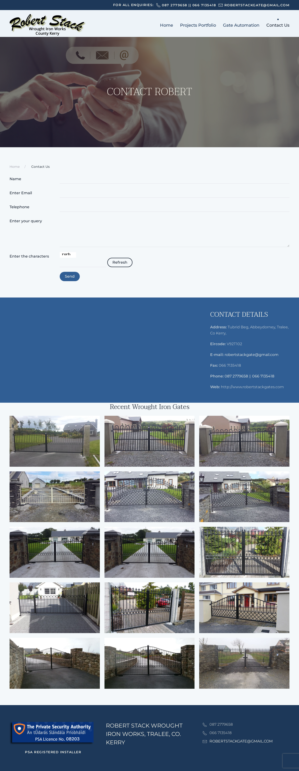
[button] (55, 441)
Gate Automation (241, 25)
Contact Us (277, 25)
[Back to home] (48, 25)
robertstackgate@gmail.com (251, 354)
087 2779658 (174, 5)
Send (70, 276)
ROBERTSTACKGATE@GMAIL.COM (241, 741)
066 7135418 (204, 5)
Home (166, 25)
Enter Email (21, 193)
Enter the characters (29, 256)
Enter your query (26, 221)
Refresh (119, 262)
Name (15, 179)
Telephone (19, 207)
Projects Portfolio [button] (198, 25)
